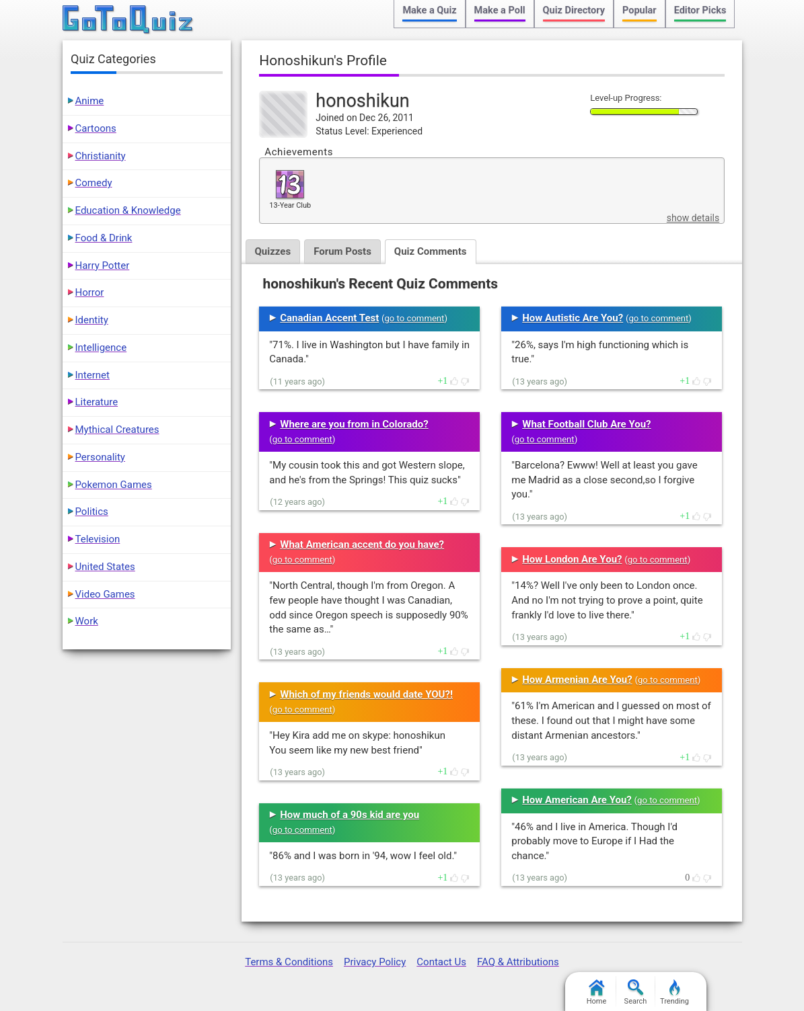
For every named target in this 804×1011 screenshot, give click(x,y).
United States (105, 567)
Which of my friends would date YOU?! (366, 694)
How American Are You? (577, 800)
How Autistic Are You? (572, 318)
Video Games (105, 594)
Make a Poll (499, 10)
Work (86, 621)
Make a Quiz (429, 10)
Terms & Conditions (289, 962)
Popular (639, 10)
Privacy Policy (375, 962)
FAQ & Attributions (518, 962)
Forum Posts (342, 251)
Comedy (93, 183)
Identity (91, 320)
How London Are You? (572, 559)
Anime (89, 101)
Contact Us (441, 962)
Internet (92, 375)
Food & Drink (104, 238)
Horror (89, 292)
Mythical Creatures (117, 429)
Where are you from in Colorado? (354, 424)
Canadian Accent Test (329, 318)
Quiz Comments (430, 251)
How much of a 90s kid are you (349, 815)
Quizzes (273, 251)
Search (635, 992)
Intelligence (101, 347)
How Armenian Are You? (577, 680)
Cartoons (95, 128)
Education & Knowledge (128, 210)
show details (693, 217)
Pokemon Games (113, 485)
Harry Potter (102, 265)
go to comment (415, 318)
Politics (91, 512)
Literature (96, 402)
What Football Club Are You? (586, 424)
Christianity (100, 156)
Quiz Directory (574, 10)
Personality (100, 457)
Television (97, 539)
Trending (674, 992)
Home (597, 992)
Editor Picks (700, 10)
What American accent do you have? (362, 544)
